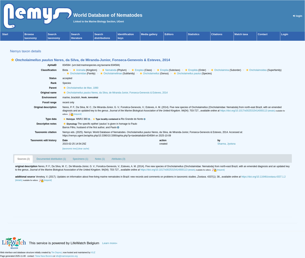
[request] (78, 114)
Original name (48, 92)
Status (53, 78)
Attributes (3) (118, 159)
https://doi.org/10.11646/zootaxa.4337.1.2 (263, 176)
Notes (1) (100, 159)
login (297, 15)
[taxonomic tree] (69, 149)
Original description (45, 107)
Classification (48, 70)
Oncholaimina (219, 70)
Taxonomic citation (45, 132)
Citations (216, 34)
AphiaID (51, 65)
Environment (49, 97)
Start (5, 34)
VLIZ (93, 252)
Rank (53, 83)
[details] (271, 111)
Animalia (78, 70)
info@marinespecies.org (67, 256)
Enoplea (137, 70)
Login (284, 34)
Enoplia (162, 70)
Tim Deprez (56, 252)
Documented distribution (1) (51, 159)
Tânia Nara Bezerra (44, 256)
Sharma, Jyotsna (226, 143)
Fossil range (49, 102)
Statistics (193, 34)
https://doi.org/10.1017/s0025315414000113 (243, 110)
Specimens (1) (80, 159)
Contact (262, 34)
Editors (169, 34)
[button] (12, 60)
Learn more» (109, 243)
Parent (52, 87)
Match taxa (241, 34)
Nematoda (108, 70)
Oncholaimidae (76, 73)
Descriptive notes (46, 123)
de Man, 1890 (80, 87)
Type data (50, 119)
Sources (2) (23, 159)
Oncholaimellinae (110, 73)
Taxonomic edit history (43, 140)
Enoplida (191, 70)
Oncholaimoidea (256, 70)
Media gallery (149, 34)
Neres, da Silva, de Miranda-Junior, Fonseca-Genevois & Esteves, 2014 (115, 92)
